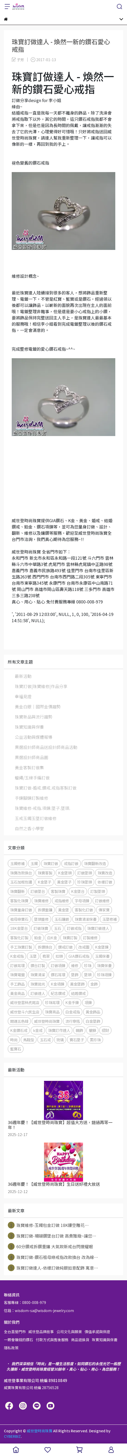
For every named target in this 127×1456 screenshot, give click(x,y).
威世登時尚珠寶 (47, 1021)
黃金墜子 (64, 882)
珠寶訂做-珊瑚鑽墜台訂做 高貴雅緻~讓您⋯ (52, 1235)
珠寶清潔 (37, 974)
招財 (105, 1030)
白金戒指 (72, 1011)
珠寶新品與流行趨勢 (33, 717)
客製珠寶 (58, 891)
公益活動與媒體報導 (33, 737)
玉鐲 (34, 863)
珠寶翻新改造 (95, 863)
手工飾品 (17, 984)
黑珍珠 (95, 1039)
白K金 (52, 937)
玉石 (57, 928)
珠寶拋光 (37, 984)
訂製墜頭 (97, 891)
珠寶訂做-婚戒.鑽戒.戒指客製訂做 (46, 788)
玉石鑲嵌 (61, 919)
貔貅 (92, 1030)
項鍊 (88, 1002)
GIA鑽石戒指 (78, 956)
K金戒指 (17, 956)
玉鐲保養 (102, 956)
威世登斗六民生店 (24, 1011)
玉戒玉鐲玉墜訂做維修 (35, 818)
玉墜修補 (109, 919)
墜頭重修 (41, 919)
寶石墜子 (76, 1039)
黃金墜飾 (77, 984)
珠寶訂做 (50, 863)
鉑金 (37, 937)
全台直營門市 (15, 1331)
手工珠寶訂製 (21, 947)
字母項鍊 (82, 900)
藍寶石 (15, 1048)
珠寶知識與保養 (29, 727)
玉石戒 (45, 1039)
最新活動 (23, 676)
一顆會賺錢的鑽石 (18, 1339)
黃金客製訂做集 (29, 767)
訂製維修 (90, 937)
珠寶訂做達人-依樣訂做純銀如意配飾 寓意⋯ (53, 1267)
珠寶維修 (41, 900)
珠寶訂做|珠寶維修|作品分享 (41, 686)
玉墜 (33, 956)
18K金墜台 (19, 928)
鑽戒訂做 (65, 947)
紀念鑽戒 (58, 993)
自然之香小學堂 (29, 828)
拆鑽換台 (45, 947)
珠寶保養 (104, 965)
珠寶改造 (105, 872)
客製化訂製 (19, 937)
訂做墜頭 (84, 872)
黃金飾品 (93, 1011)
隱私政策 (11, 1347)
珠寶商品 (52, 1011)
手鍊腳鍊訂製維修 (31, 798)
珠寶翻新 (17, 891)
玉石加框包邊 (21, 882)
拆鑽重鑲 (45, 909)
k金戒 (37, 1030)
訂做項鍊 (58, 965)
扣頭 (59, 956)
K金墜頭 (65, 872)
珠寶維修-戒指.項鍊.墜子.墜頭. (42, 808)
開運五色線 (19, 1021)
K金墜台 (78, 891)
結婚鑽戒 (78, 993)
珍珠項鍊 (104, 974)
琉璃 (60, 1039)
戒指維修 (61, 900)
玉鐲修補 (17, 863)
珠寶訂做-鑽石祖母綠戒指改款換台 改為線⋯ (53, 1257)
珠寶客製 (45, 872)
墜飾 (74, 974)
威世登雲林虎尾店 (24, 1002)
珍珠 (87, 965)
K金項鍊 (57, 984)
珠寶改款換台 (21, 872)
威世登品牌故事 (41, 1331)
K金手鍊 (72, 1002)
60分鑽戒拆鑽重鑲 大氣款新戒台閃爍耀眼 (50, 1246)
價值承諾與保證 (97, 1331)
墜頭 (87, 974)
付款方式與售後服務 (52, 1339)
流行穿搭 (72, 1021)
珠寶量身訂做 (21, 909)
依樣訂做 (105, 882)
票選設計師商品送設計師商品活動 (46, 747)
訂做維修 (102, 900)
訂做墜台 (37, 891)
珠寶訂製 (70, 937)
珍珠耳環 (52, 1002)
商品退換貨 (80, 1339)
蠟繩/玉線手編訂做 (32, 777)
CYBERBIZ (12, 1436)
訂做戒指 (74, 928)
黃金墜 (63, 909)
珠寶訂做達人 (98, 928)
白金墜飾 (93, 1021)
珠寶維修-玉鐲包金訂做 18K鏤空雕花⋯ (48, 1225)
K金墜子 (44, 882)
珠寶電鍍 (17, 974)
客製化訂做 (84, 909)
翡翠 (46, 956)
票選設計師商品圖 (31, 757)
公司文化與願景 (69, 1331)
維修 (74, 965)
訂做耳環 (17, 965)
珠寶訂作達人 (59, 1030)
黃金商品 (17, 993)
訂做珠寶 (41, 928)
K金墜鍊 (102, 947)
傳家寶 (104, 909)
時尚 (13, 1039)
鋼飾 (79, 1030)
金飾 (94, 984)
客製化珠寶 (19, 900)
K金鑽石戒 (18, 1030)
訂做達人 (37, 993)
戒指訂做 (71, 863)
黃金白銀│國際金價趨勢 (38, 706)
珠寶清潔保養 (86, 919)
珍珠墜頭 (84, 882)
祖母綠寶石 (19, 919)
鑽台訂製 (37, 965)
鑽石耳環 (58, 974)
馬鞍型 (28, 1039)
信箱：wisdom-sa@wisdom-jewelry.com (39, 1310)
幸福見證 (23, 696)
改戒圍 (83, 947)
